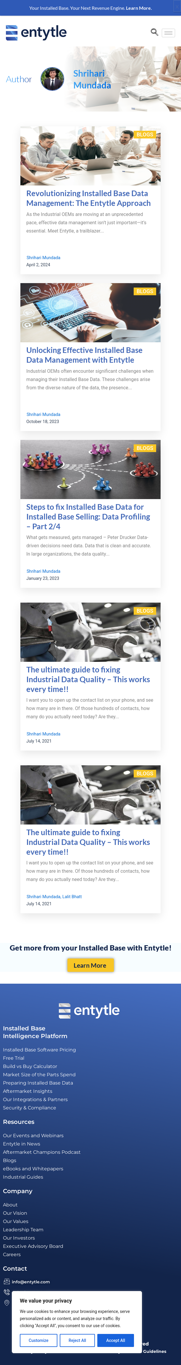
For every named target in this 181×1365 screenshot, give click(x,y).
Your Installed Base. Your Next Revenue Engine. (90, 8)
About (10, 1205)
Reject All (77, 1340)
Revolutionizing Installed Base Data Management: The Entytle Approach (88, 198)
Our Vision (15, 1213)
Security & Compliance (29, 1108)
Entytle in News (21, 1144)
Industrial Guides (23, 1177)
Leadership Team (23, 1229)
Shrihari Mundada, (44, 896)
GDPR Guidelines (147, 1351)
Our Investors (19, 1238)
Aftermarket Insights (27, 1091)
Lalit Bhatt (72, 896)
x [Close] (177, 6)
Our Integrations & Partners (35, 1099)
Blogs (145, 134)
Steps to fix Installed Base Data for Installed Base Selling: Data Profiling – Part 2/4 (88, 516)
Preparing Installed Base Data (38, 1083)
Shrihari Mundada (43, 257)
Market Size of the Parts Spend (39, 1074)
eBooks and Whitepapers (33, 1169)
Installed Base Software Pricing (39, 1050)
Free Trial (13, 1058)
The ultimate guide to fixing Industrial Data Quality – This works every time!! (88, 679)
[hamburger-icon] (168, 33)
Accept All (115, 1340)
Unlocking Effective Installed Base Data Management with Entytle (84, 354)
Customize (39, 1340)
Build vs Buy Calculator (30, 1066)
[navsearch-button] (154, 33)
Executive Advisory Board (33, 1246)
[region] (77, 1322)
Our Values (15, 1221)
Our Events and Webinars (33, 1135)
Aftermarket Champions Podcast (42, 1152)
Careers (12, 1254)
